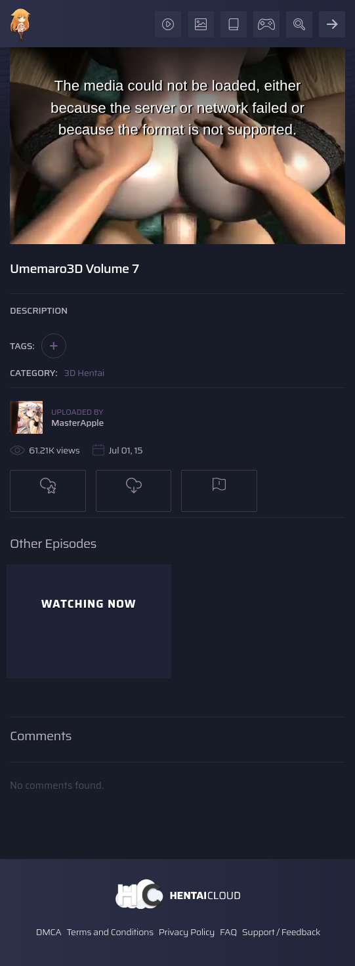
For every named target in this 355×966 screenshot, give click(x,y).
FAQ (228, 932)
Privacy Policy (187, 932)
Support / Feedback (281, 932)
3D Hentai (84, 373)
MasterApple (77, 422)
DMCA (49, 932)
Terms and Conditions (109, 932)
